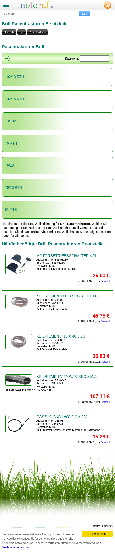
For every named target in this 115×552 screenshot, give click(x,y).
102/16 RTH (14, 99)
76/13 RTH (13, 187)
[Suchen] (94, 58)
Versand (105, 281)
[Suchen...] (40, 13)
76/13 (9, 165)
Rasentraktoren (37, 32)
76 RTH (11, 143)
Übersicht (9, 32)
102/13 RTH (14, 77)
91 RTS (11, 210)
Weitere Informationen (16, 548)
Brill (21, 32)
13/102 (10, 121)
